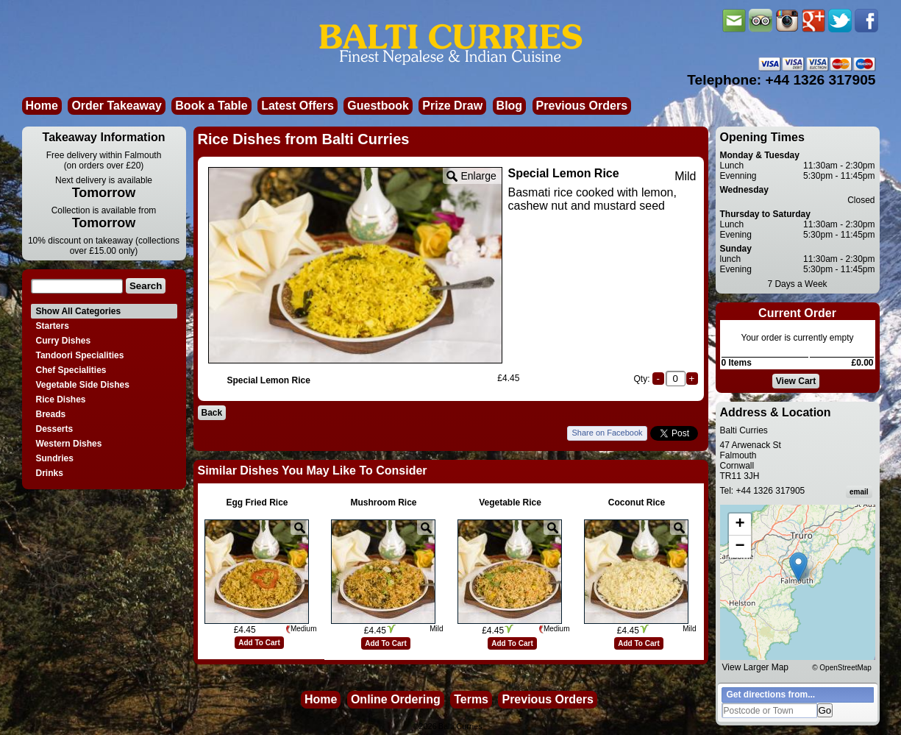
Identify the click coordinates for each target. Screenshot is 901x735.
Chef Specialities (71, 370)
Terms (471, 699)
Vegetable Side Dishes (82, 385)
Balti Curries (460, 726)
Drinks (49, 473)
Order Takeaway (116, 105)
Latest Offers (297, 105)
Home (42, 105)
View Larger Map (755, 667)
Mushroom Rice (383, 502)
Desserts (55, 429)
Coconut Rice (636, 502)
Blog (509, 105)
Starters (52, 326)
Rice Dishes (61, 399)
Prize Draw (452, 105)
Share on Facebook (606, 432)
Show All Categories (78, 311)
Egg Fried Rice (257, 502)
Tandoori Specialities (80, 355)
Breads (51, 414)
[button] (798, 567)
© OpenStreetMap (842, 668)
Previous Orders (582, 105)
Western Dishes (69, 443)
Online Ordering (396, 699)
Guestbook (378, 105)
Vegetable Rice (510, 502)
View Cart (796, 381)
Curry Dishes (63, 340)
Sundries (55, 458)
